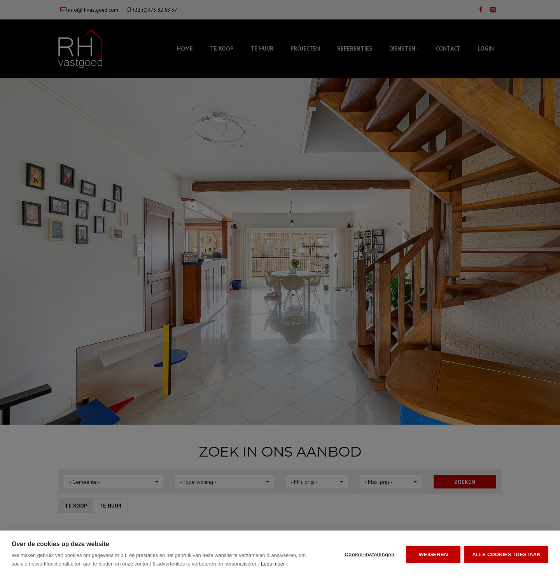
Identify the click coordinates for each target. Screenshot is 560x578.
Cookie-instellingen (369, 554)
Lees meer (273, 564)
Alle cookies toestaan (506, 554)
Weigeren (433, 554)
